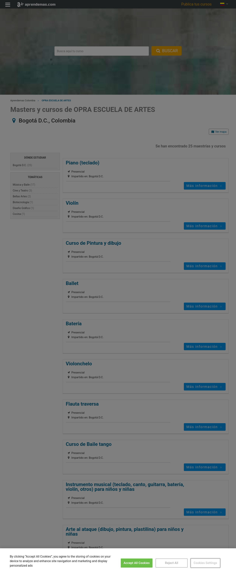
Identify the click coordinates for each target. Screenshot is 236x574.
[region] (118, 561)
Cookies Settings (205, 563)
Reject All (171, 563)
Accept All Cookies (137, 563)
